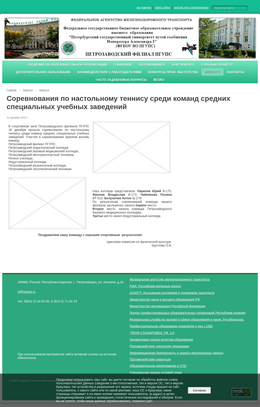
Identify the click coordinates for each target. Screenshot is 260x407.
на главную (144, 7)
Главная (11, 90)
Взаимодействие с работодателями (109, 72)
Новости (212, 72)
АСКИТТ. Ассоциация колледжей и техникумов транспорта (172, 293)
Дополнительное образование (43, 72)
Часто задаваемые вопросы (121, 79)
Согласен (199, 390)
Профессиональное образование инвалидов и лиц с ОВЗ (171, 326)
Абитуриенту (183, 64)
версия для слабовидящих (191, 7)
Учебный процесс (217, 64)
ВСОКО (158, 79)
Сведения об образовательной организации (67, 64)
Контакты (235, 72)
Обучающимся (152, 64)
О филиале (123, 64)
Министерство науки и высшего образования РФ (165, 299)
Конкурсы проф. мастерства (173, 72)
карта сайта (162, 7)
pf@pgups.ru (26, 291)
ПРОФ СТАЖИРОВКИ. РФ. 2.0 (152, 333)
